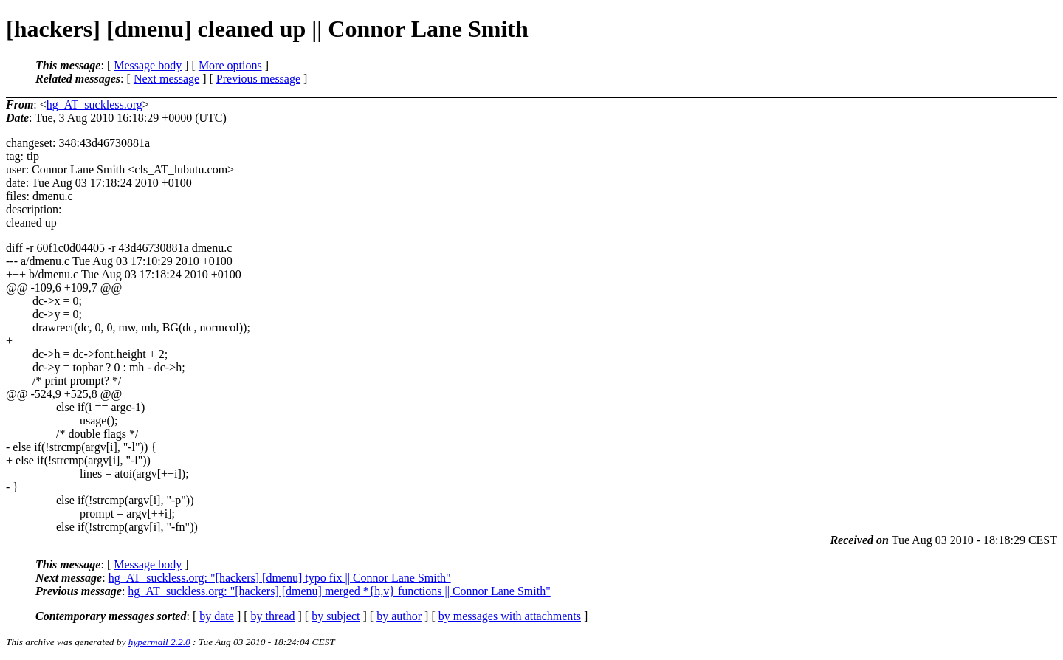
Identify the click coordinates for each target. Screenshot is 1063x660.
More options (230, 65)
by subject (336, 616)
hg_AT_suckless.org (94, 104)
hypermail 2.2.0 (159, 641)
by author (399, 616)
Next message (166, 78)
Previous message (258, 78)
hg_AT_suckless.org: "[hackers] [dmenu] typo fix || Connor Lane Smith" (280, 577)
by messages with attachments (509, 616)
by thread (273, 616)
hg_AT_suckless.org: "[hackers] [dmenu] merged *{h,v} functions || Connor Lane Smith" (339, 591)
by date (216, 616)
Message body (148, 65)
